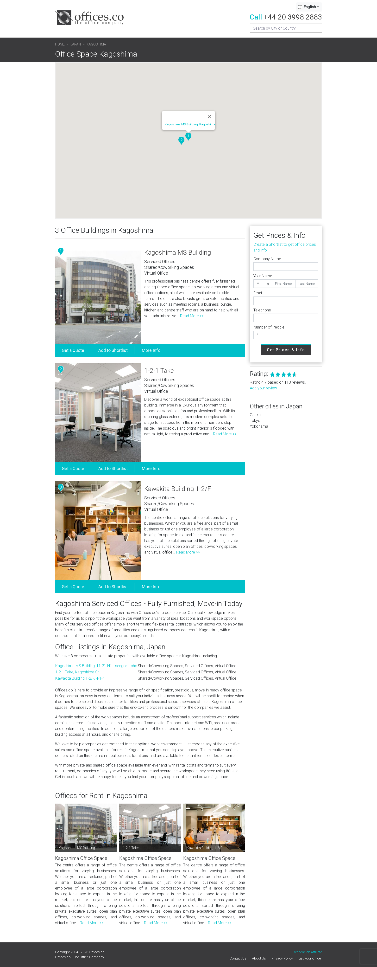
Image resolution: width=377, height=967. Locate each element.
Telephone (262, 310)
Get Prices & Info (286, 350)
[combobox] (309, 7)
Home (60, 44)
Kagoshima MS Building (177, 252)
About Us (259, 958)
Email (258, 293)
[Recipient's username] (286, 28)
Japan (75, 44)
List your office (309, 958)
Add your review (263, 388)
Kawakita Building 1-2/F (177, 489)
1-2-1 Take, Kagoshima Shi (77, 672)
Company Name (267, 259)
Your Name (262, 276)
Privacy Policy (282, 958)
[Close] (209, 116)
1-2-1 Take (159, 370)
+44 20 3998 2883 (293, 17)
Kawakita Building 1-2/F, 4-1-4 (80, 678)
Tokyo (255, 420)
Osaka (255, 415)
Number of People (268, 327)
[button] (188, 137)
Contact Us (238, 958)
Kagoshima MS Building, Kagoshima (190, 124)
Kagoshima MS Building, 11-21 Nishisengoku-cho (96, 666)
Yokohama (259, 426)
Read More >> (192, 316)
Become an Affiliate (307, 952)
